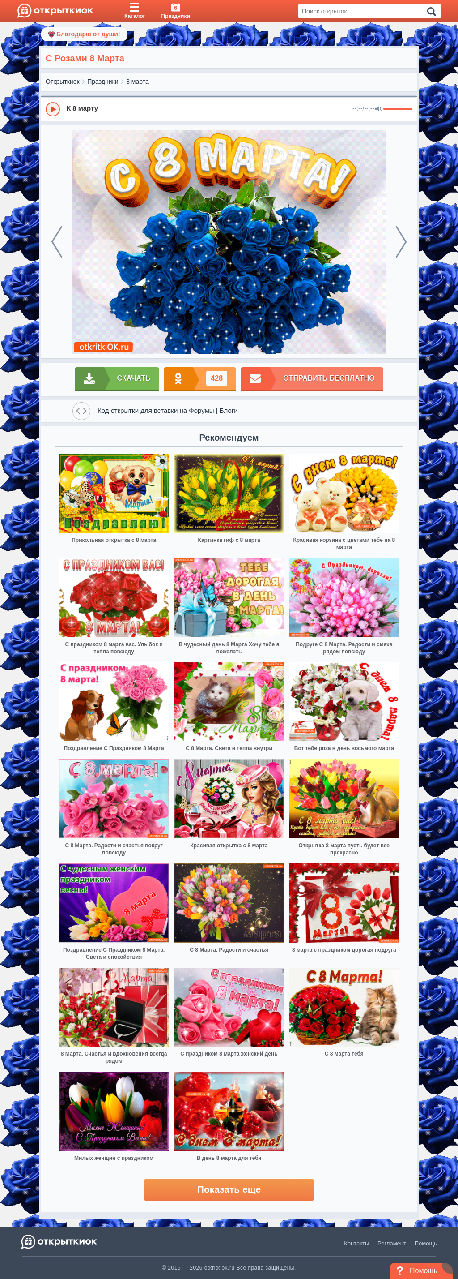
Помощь (426, 1243)
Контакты (356, 1243)
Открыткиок (63, 81)
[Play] (53, 109)
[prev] (56, 242)
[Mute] (378, 109)
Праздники (102, 81)
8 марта (137, 81)
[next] (401, 242)
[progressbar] (397, 109)
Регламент (391, 1243)
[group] (229, 109)
